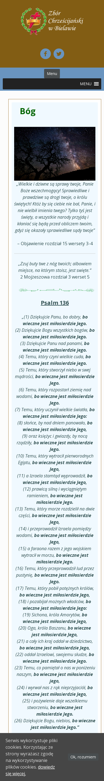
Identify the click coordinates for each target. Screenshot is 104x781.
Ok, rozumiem (83, 756)
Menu (52, 73)
